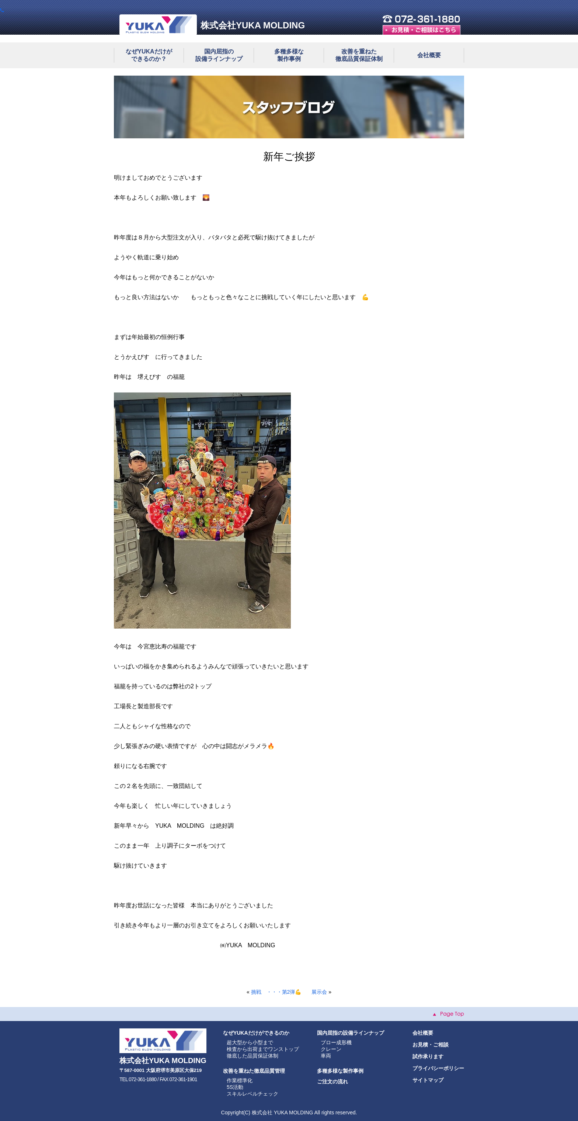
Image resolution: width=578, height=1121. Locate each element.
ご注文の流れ (332, 1081)
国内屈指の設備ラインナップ (350, 1033)
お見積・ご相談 (430, 1045)
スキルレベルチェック (252, 1094)
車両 (326, 1056)
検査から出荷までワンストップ (263, 1049)
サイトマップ (427, 1080)
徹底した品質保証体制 (252, 1056)
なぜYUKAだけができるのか (256, 1033)
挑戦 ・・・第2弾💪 (276, 992)
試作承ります (427, 1056)
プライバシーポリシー (438, 1068)
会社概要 (429, 55)
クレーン (331, 1049)
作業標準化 (240, 1080)
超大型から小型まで (250, 1042)
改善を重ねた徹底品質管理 (254, 1071)
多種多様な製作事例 (340, 1071)
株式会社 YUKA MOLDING (282, 1112)
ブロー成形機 (336, 1042)
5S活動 (235, 1087)
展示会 (319, 992)
